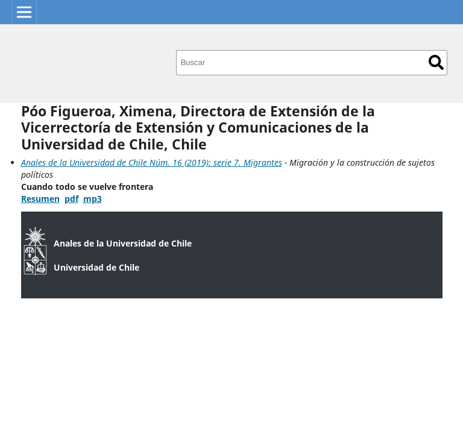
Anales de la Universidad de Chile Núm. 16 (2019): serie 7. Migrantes (151, 162)
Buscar (436, 62)
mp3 (92, 198)
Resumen (40, 198)
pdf (71, 198)
